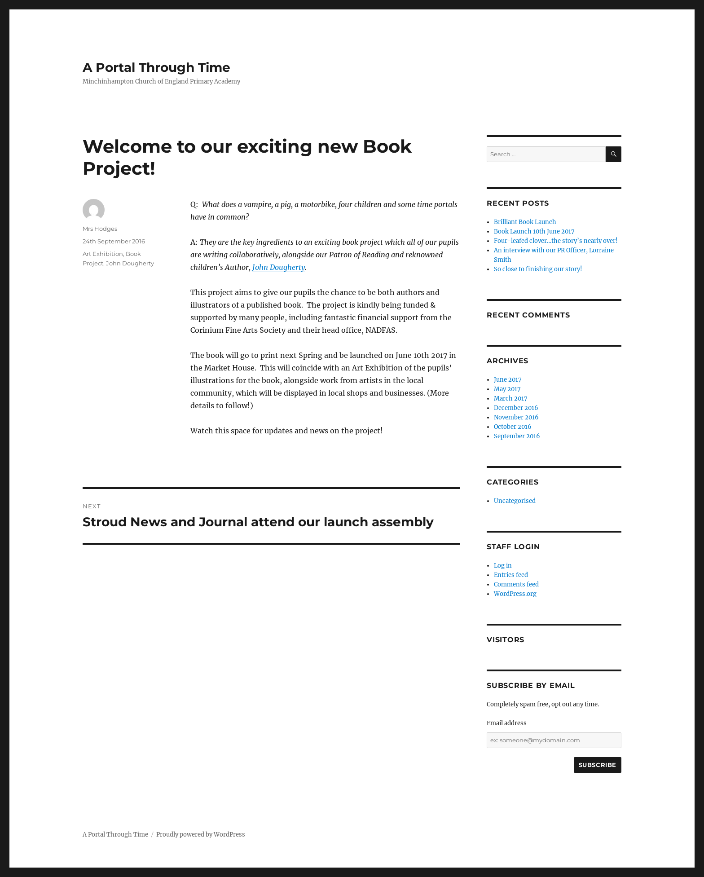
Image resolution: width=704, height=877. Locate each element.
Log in (503, 565)
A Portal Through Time (156, 67)
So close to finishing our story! (538, 269)
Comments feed (516, 584)
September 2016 (517, 436)
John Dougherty (278, 267)
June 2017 (508, 379)
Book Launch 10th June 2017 (534, 231)
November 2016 (516, 417)
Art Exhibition (103, 253)
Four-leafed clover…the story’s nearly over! (556, 241)
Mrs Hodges (100, 228)
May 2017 (507, 389)
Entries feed (511, 575)
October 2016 (513, 427)
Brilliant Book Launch (525, 222)
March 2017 (511, 398)
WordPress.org (515, 594)
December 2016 (516, 408)
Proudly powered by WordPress (200, 834)
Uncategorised (515, 501)
